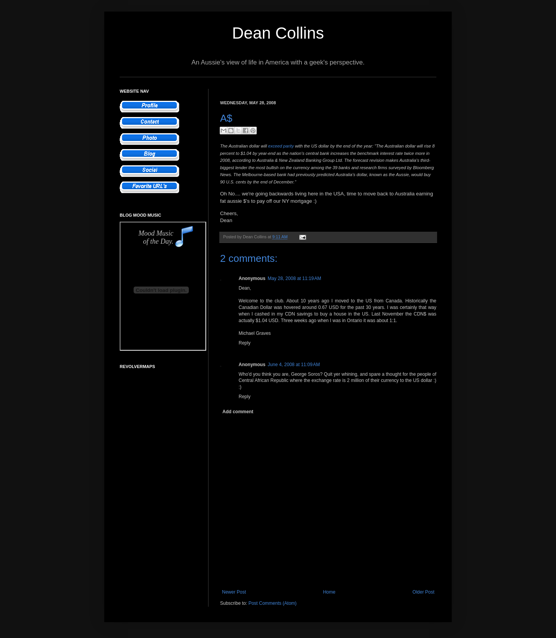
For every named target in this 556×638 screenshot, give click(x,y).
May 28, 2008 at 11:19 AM (294, 278)
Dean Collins (278, 33)
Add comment (237, 411)
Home (329, 592)
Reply (245, 343)
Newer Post (234, 592)
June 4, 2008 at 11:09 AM (294, 364)
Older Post (423, 592)
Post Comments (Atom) (272, 603)
